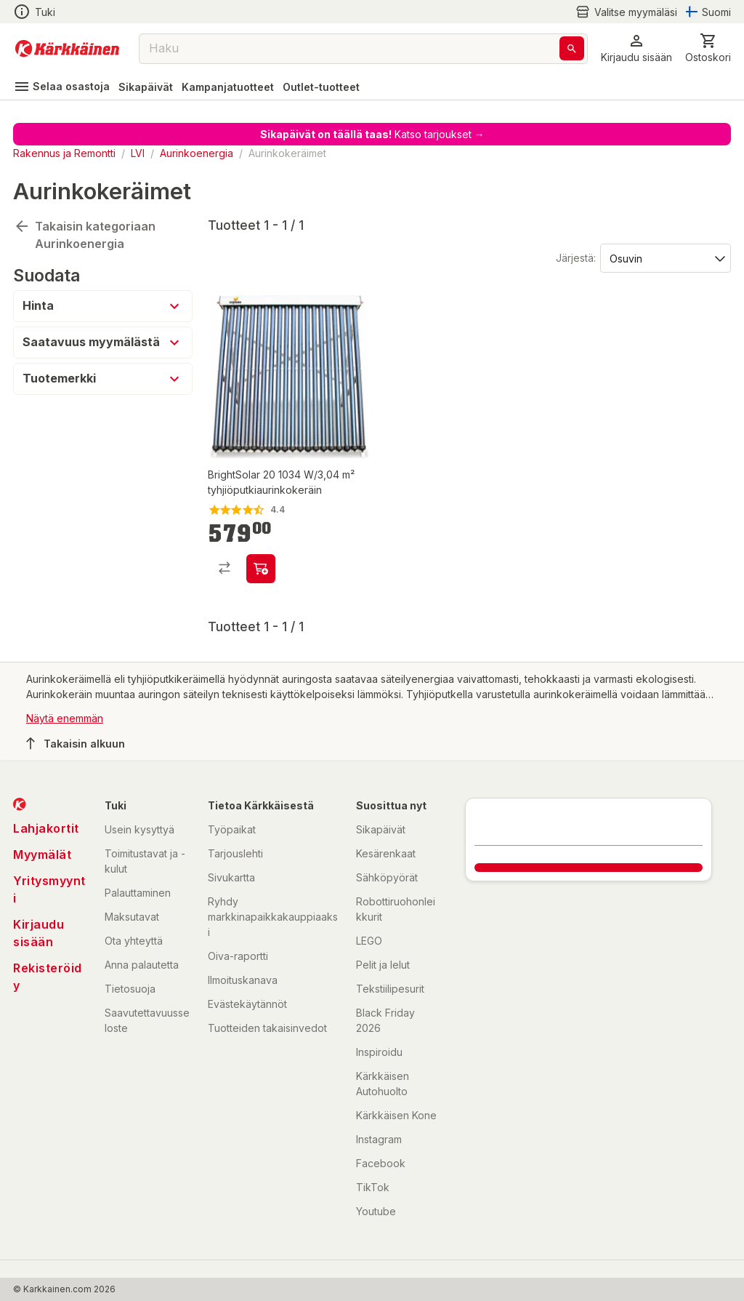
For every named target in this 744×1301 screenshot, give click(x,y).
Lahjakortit (46, 828)
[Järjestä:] (664, 257)
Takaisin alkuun (75, 743)
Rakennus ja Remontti (64, 153)
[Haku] (571, 48)
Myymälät (42, 854)
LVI (138, 153)
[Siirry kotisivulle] (67, 48)
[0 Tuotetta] (708, 48)
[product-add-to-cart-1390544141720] (260, 568)
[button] (636, 48)
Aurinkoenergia (196, 153)
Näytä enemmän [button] (64, 718)
